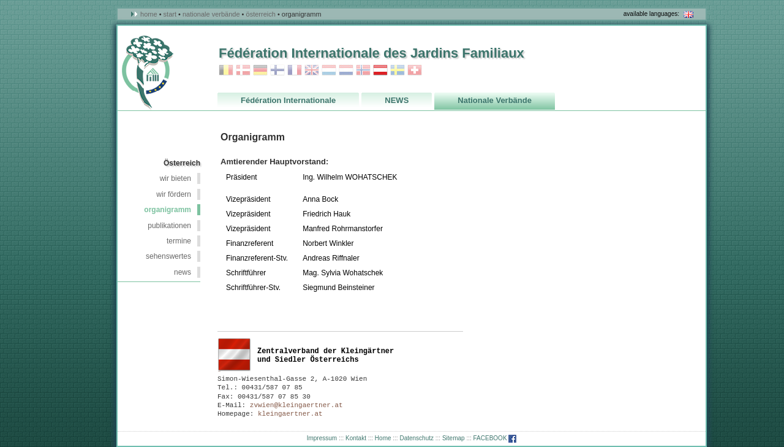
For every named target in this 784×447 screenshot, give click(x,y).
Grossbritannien (311, 70)
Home (148, 14)
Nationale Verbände (211, 14)
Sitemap (453, 438)
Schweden (397, 70)
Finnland (277, 70)
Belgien (226, 70)
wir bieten (175, 178)
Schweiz (414, 70)
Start (170, 14)
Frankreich (294, 70)
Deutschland (260, 70)
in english (688, 14)
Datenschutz (416, 438)
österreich (261, 14)
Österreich (380, 70)
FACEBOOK (495, 438)
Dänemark (243, 70)
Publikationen (169, 225)
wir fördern (173, 194)
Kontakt (355, 438)
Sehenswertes (168, 256)
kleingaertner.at (290, 414)
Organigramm (167, 209)
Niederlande (346, 70)
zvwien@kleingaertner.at (296, 405)
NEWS (182, 272)
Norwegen (363, 70)
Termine (179, 241)
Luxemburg (329, 70)
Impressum (322, 438)
